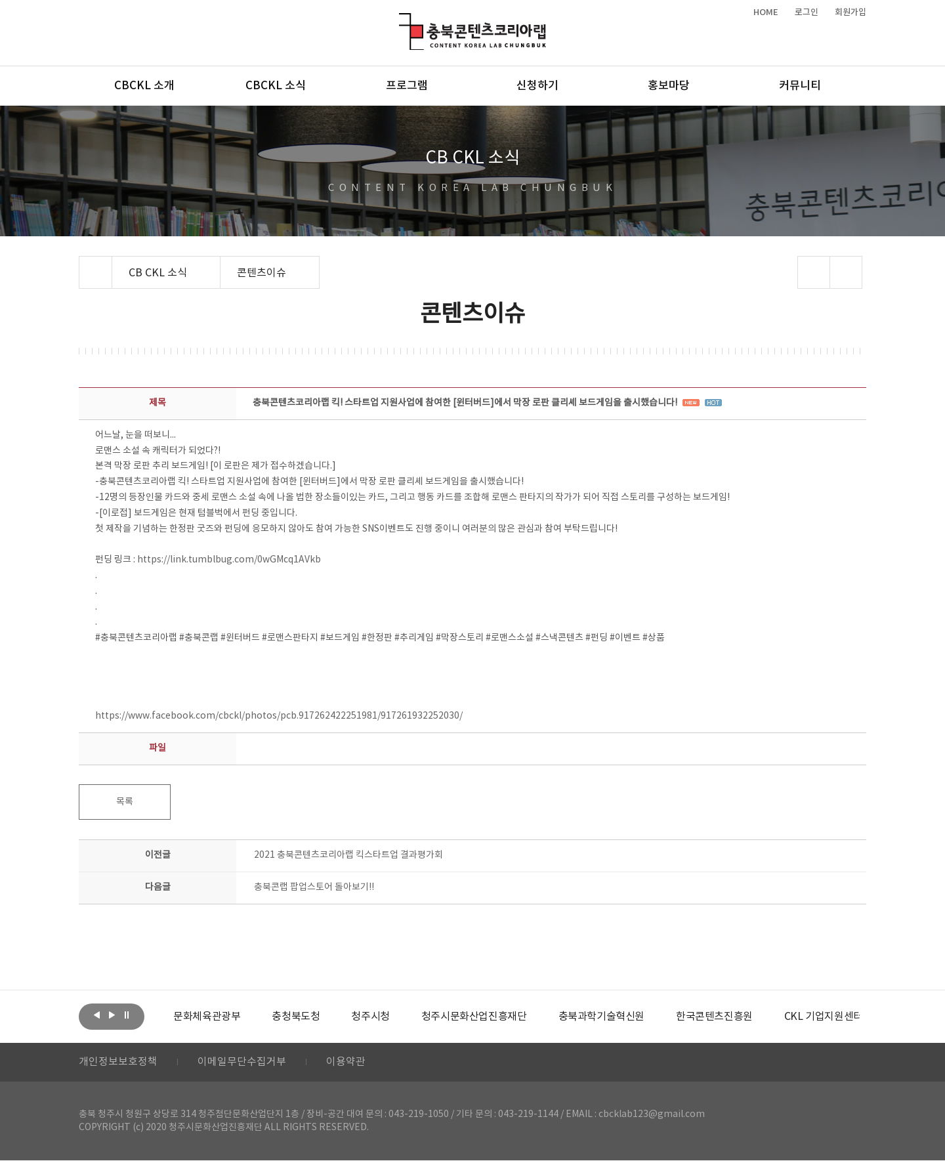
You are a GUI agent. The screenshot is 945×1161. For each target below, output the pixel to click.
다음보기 (111, 1015)
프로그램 (407, 86)
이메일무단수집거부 (242, 1062)
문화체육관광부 (206, 1017)
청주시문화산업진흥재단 (474, 1017)
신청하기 (537, 86)
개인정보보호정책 (118, 1062)
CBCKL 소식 (275, 86)
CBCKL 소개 (144, 86)
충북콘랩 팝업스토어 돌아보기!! (314, 887)
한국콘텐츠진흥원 (714, 1017)
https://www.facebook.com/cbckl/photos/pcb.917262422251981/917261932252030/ (279, 716)
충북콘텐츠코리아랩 (402, 20)
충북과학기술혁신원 (601, 1017)
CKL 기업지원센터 (823, 1017)
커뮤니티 (800, 86)
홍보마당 (669, 86)
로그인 (806, 12)
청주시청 (370, 1017)
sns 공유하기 (814, 272)
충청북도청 (296, 1017)
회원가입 (850, 12)
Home (82, 264)
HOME (765, 12)
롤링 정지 (126, 1015)
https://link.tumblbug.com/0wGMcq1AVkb (229, 560)
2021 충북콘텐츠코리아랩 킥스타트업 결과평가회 (348, 855)
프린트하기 (846, 272)
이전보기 (96, 1015)
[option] (207, 1016)
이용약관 (346, 1062)
